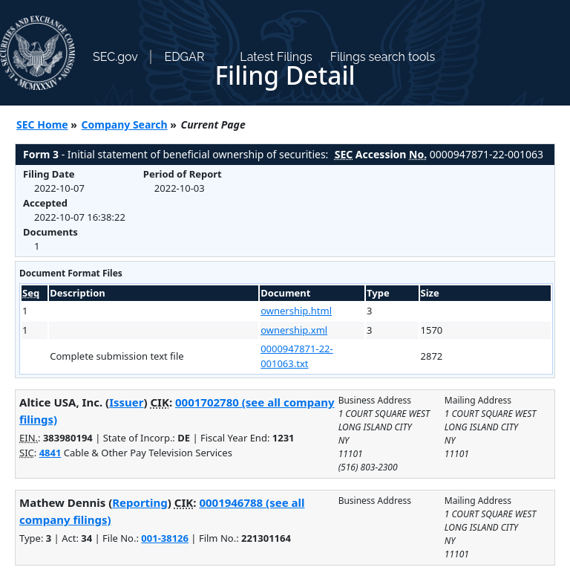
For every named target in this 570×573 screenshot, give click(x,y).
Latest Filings (276, 57)
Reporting (140, 502)
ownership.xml (294, 330)
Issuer (126, 402)
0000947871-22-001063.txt (297, 356)
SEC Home (42, 124)
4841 (50, 452)
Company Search (125, 124)
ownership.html (296, 310)
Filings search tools (383, 57)
